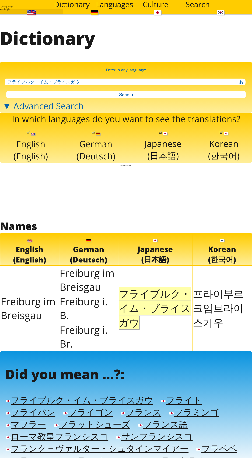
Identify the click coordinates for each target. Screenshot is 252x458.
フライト (181, 396)
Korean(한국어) (224, 144)
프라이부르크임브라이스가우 (218, 305)
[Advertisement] (126, 190)
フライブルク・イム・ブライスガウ (79, 396)
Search (198, 4)
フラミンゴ (194, 408)
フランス (141, 408)
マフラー (26, 420)
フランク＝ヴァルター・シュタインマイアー (97, 444)
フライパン (30, 408)
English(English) (30, 144)
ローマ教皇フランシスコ (57, 432)
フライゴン (88, 408)
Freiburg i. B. (84, 305)
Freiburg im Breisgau (28, 305)
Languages (114, 4)
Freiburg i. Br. (84, 334)
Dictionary (72, 4)
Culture (155, 4)
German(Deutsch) (95, 144)
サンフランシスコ (154, 432)
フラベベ (216, 444)
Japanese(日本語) (163, 144)
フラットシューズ (92, 420)
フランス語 (163, 420)
